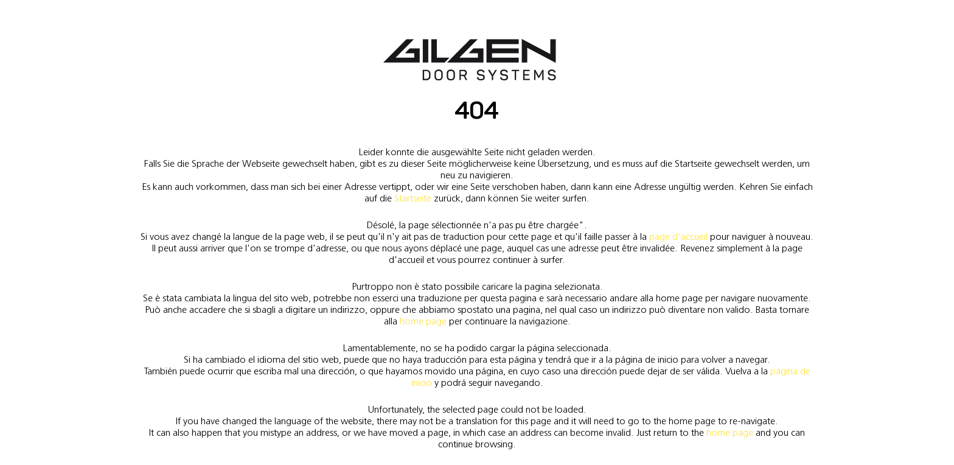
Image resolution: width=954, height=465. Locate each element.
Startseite (412, 198)
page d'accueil (678, 236)
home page (423, 321)
